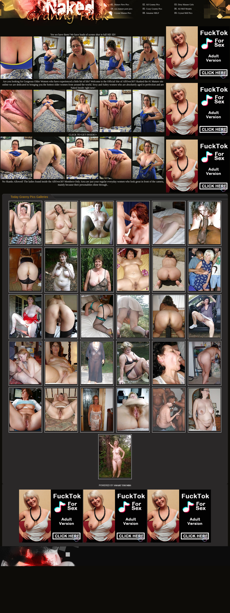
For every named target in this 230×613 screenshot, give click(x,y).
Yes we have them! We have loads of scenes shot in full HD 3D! (83, 34)
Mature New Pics (121, 4)
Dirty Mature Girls (186, 4)
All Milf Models (185, 9)
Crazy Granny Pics (154, 9)
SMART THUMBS (122, 485)
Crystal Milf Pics (185, 13)
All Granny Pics (153, 4)
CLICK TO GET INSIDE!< (83, 134)
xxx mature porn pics (123, 9)
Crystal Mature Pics (122, 13)
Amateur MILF (152, 13)
